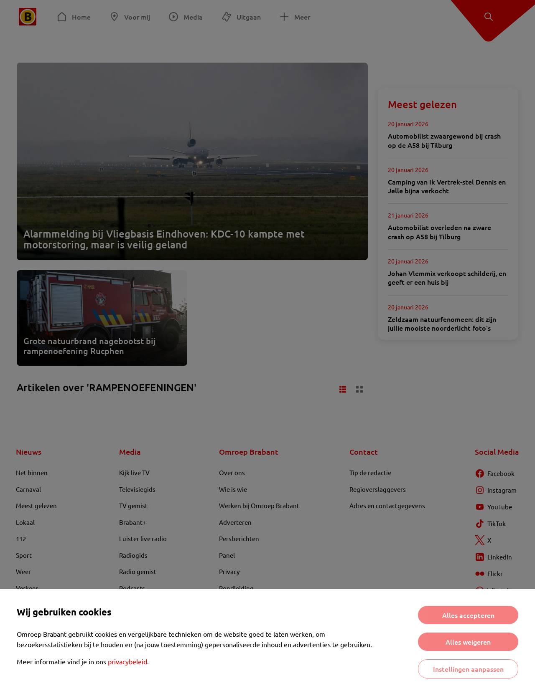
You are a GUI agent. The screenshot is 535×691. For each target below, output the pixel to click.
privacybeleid (127, 661)
